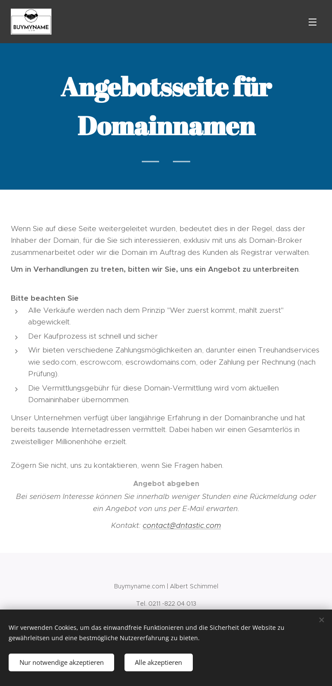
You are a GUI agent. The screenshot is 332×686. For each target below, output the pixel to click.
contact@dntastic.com (182, 525)
